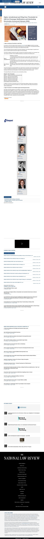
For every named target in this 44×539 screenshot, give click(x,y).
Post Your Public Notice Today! (9, 253)
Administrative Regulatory (32, 33)
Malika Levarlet (18, 22)
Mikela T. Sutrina (12, 384)
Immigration (22, 491)
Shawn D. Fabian (7, 384)
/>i (35, 38)
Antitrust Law (22, 465)
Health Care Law (22, 489)
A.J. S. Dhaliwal (7, 333)
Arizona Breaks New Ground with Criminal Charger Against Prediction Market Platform (20, 355)
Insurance (22, 493)
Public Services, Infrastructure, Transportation (22, 502)
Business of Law (22, 472)
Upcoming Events (8, 403)
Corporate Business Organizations (31, 32)
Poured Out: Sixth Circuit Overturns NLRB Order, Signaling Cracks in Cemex (18, 372)
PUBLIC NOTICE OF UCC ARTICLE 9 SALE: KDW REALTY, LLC (15, 276)
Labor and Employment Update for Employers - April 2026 (19, 435)
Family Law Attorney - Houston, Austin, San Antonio (13, 200)
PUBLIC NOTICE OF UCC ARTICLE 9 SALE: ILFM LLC (13, 267)
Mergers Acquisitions (31, 30)
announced (23, 45)
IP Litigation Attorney (8, 201)
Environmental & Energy (22, 480)
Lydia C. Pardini (14, 307)
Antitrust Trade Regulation (32, 29)
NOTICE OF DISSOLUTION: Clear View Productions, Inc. (13, 261)
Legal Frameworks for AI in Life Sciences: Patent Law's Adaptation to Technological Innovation (24, 413)
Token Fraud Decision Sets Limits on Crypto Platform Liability (15, 379)
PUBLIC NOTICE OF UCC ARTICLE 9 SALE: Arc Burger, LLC (14, 264)
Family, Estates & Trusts (22, 482)
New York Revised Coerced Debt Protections (12, 332)
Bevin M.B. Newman (24, 22)
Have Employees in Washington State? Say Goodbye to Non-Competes (17, 383)
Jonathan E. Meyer (7, 360)
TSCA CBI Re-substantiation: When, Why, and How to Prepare (19, 446)
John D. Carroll (8, 22)
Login (40, 2)
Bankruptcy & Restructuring (22, 467)
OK (13, 1)
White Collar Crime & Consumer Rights (22, 506)
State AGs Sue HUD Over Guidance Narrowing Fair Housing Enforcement (17, 336)
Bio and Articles (20, 141)
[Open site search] (38, 6)
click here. (31, 535)
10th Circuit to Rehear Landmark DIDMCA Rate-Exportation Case (16, 351)
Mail (32, 38)
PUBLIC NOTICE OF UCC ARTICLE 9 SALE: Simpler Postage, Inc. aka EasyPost (17, 279)
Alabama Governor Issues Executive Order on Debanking (14, 343)
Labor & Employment (22, 497)
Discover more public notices (8, 285)
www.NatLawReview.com (25, 523)
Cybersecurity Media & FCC (22, 476)
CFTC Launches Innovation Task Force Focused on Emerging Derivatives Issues (19, 347)
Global (22, 487)
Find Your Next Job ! (7, 197)
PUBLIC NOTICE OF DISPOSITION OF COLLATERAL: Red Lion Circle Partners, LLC (18, 255)
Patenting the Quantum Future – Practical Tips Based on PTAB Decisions (17, 363)
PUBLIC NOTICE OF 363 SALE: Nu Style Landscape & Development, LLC (16, 273)
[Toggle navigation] (5, 7)
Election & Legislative (22, 478)
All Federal (29, 35)
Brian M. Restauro (12, 364)
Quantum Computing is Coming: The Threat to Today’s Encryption (16, 359)
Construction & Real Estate (22, 474)
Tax (22, 504)
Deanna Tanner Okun (8, 307)
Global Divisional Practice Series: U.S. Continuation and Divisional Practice (22, 424)
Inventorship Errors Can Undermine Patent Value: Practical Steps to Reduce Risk (19, 301)
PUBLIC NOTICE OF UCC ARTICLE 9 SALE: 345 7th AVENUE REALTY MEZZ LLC (18, 270)
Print (30, 38)
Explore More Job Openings (8, 202)
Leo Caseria (13, 22)
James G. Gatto (7, 329)
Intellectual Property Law (22, 495)
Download (33, 38)
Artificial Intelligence (22, 463)
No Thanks (17, 1)
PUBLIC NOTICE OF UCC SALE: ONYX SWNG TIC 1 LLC (13, 282)
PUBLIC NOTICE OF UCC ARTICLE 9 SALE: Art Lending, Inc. (14, 258)
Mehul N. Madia (12, 333)
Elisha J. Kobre (7, 369)
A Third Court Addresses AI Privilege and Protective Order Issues (16, 328)
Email (20, 138)
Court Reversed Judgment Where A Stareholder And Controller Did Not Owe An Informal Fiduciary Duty (20, 292)
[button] (22, 243)
